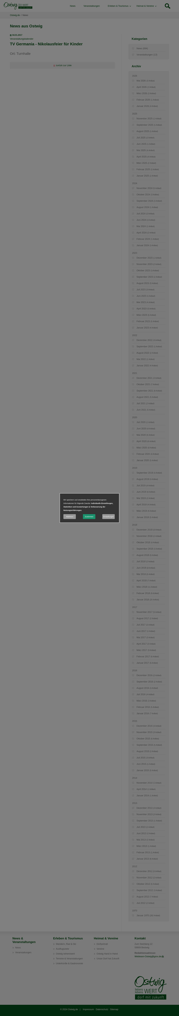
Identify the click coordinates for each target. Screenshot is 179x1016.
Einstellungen (108, 517)
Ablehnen (69, 517)
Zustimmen (89, 517)
